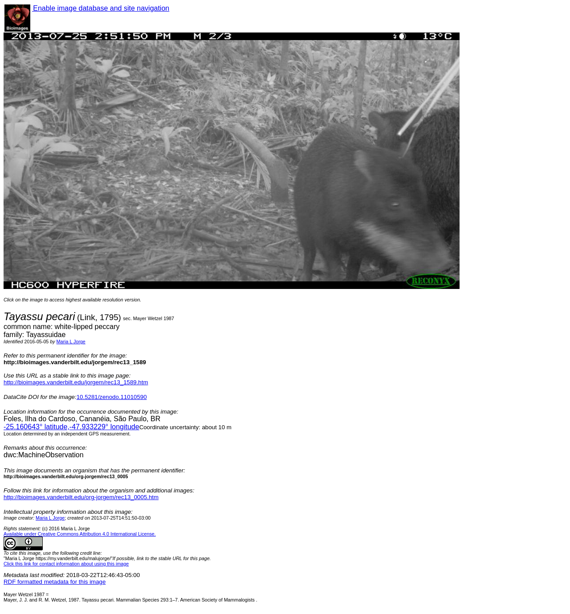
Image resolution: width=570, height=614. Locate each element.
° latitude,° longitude (71, 427)
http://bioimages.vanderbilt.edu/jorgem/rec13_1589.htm (76, 382)
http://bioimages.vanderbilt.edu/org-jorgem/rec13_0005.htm (81, 497)
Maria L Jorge (71, 341)
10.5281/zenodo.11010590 (112, 397)
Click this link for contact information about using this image (66, 563)
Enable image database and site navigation (100, 8)
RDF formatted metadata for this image (55, 581)
